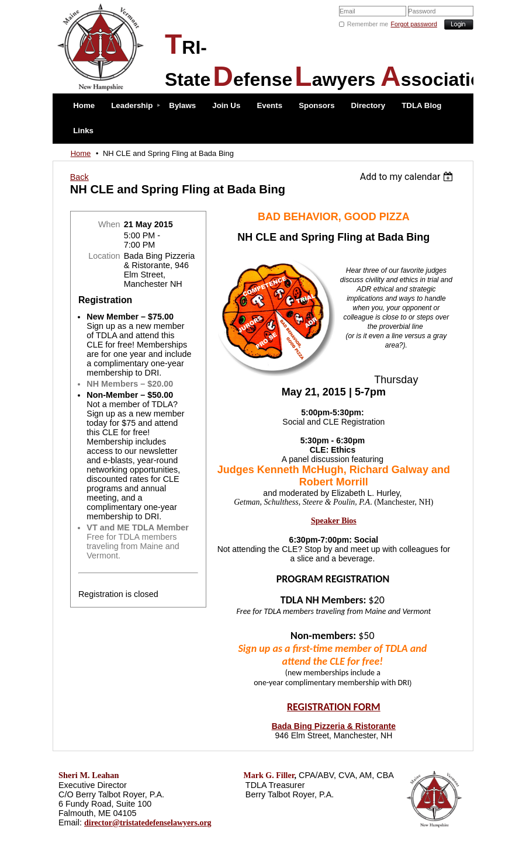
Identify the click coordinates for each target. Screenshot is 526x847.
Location (104, 256)
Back (79, 177)
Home (81, 153)
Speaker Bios (334, 520)
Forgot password (414, 23)
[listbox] (408, 176)
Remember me (367, 23)
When (109, 224)
